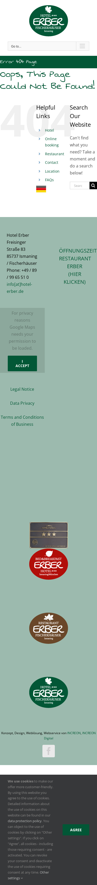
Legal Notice (22, 389)
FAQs (49, 179)
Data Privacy (22, 403)
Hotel (49, 130)
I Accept (22, 363)
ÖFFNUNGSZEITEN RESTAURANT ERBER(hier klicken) (74, 266)
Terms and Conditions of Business (22, 420)
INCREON (74, 733)
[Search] (93, 185)
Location (52, 171)
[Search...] (79, 185)
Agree (76, 829)
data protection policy (25, 821)
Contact (51, 162)
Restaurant (54, 153)
